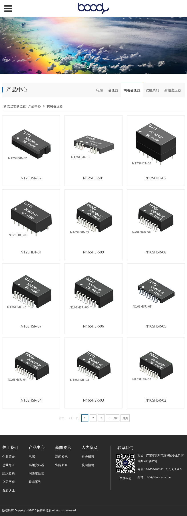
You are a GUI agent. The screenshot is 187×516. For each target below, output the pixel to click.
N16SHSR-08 (155, 276)
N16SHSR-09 (93, 276)
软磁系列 (152, 114)
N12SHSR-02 (31, 202)
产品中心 (34, 130)
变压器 (113, 114)
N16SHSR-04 (31, 424)
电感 (99, 114)
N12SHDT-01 (31, 276)
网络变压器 (132, 114)
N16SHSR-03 (93, 424)
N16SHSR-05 (155, 350)
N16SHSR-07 (31, 350)
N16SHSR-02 (155, 424)
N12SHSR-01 (93, 202)
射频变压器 (172, 114)
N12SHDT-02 (155, 202)
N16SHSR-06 (93, 350)
